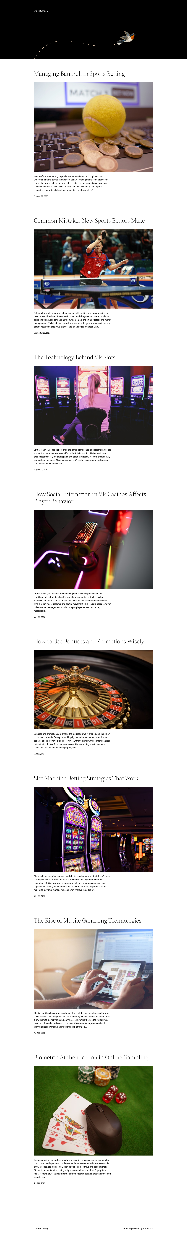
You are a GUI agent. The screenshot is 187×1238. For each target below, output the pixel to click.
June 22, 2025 (39, 754)
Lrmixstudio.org (41, 11)
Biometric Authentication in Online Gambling (91, 1057)
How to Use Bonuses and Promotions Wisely (89, 641)
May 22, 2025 (39, 896)
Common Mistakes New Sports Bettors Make (89, 220)
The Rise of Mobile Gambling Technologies (87, 920)
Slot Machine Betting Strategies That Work (86, 778)
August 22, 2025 (40, 470)
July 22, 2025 (39, 617)
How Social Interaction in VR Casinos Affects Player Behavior (90, 497)
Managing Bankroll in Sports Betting (79, 73)
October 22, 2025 (41, 196)
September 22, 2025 (42, 333)
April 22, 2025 (39, 1033)
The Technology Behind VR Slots (74, 357)
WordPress (148, 1228)
